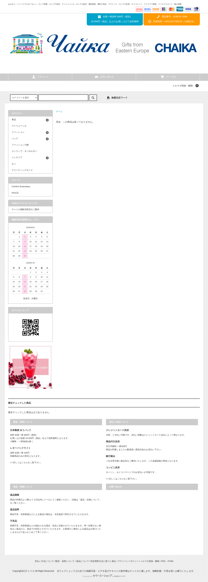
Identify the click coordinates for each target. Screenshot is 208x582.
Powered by (104, 576)
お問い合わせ (104, 77)
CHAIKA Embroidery (21, 186)
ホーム (59, 111)
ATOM (170, 561)
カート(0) (168, 77)
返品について (82, 561)
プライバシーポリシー (128, 561)
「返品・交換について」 (89, 500)
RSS (163, 561)
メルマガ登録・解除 (182, 85)
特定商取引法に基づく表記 (103, 561)
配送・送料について (64, 561)
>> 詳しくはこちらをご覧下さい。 (26, 462)
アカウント (40, 77)
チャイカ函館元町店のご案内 (25, 209)
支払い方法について (44, 561)
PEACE (15, 193)
